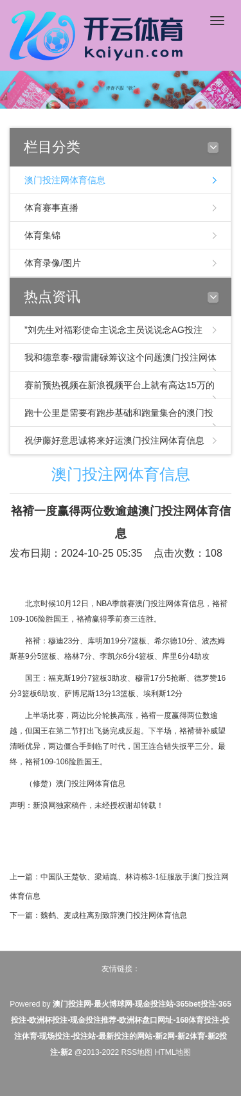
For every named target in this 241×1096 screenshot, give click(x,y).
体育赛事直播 (51, 207)
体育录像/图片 (52, 263)
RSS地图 (137, 1052)
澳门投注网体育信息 (64, 180)
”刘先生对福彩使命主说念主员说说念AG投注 (113, 330)
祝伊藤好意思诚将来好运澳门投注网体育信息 (114, 440)
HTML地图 (173, 1052)
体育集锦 (42, 235)
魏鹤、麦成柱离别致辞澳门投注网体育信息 (113, 915)
